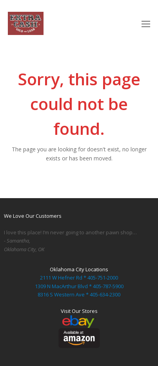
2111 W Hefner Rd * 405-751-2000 (79, 277)
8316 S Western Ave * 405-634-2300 (79, 294)
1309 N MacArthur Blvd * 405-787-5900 (79, 286)
